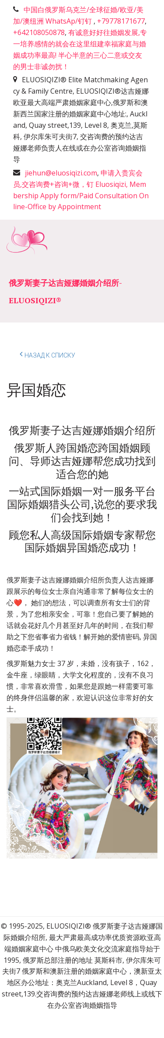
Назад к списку (47, 354)
